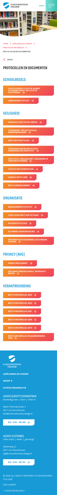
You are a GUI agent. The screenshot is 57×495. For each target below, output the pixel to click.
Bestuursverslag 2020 (20, 319)
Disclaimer (9, 484)
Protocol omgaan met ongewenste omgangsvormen (28, 159)
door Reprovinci (14, 490)
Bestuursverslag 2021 (20, 311)
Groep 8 (7, 380)
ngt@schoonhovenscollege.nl (17, 453)
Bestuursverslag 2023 (20, 294)
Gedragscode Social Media (22, 122)
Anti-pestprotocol (19, 140)
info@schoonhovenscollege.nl (17, 413)
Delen (9, 60)
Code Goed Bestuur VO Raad (23, 215)
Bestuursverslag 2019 (20, 327)
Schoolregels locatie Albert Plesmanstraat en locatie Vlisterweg (24, 90)
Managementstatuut (20, 206)
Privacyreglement (18, 263)
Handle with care (17, 177)
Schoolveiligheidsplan (21, 169)
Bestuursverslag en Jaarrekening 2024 (26, 337)
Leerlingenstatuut (18, 100)
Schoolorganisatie (14, 387)
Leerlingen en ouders (16, 373)
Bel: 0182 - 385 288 (16, 422)
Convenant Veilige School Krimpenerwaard (22, 131)
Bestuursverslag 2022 (20, 303)
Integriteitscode (17, 223)
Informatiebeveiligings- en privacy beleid (27, 272)
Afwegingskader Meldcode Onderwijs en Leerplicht (23, 149)
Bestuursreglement (19, 185)
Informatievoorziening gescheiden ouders (27, 240)
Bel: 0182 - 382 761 (16, 462)
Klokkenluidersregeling (21, 231)
